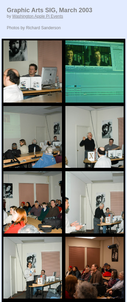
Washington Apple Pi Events (37, 16)
